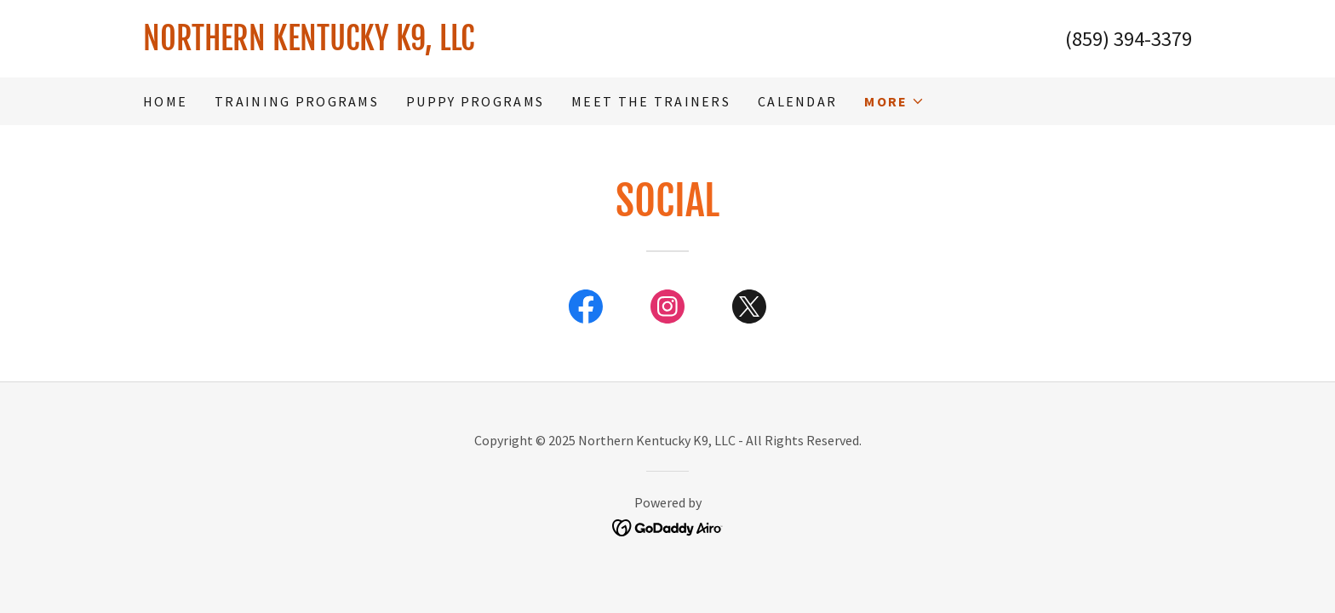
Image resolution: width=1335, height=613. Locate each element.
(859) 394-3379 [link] (1128, 39)
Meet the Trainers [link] (651, 101)
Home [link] (165, 101)
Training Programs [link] (297, 101)
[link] (405, 44)
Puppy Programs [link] (475, 101)
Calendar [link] (797, 101)
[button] (894, 101)
